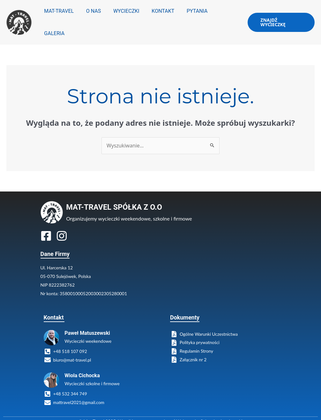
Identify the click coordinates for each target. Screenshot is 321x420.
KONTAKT (161, 18)
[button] (280, 18)
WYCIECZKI (127, 18)
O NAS (96, 18)
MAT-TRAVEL (64, 18)
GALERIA (224, 18)
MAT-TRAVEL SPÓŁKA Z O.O (115, 197)
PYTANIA (193, 18)
